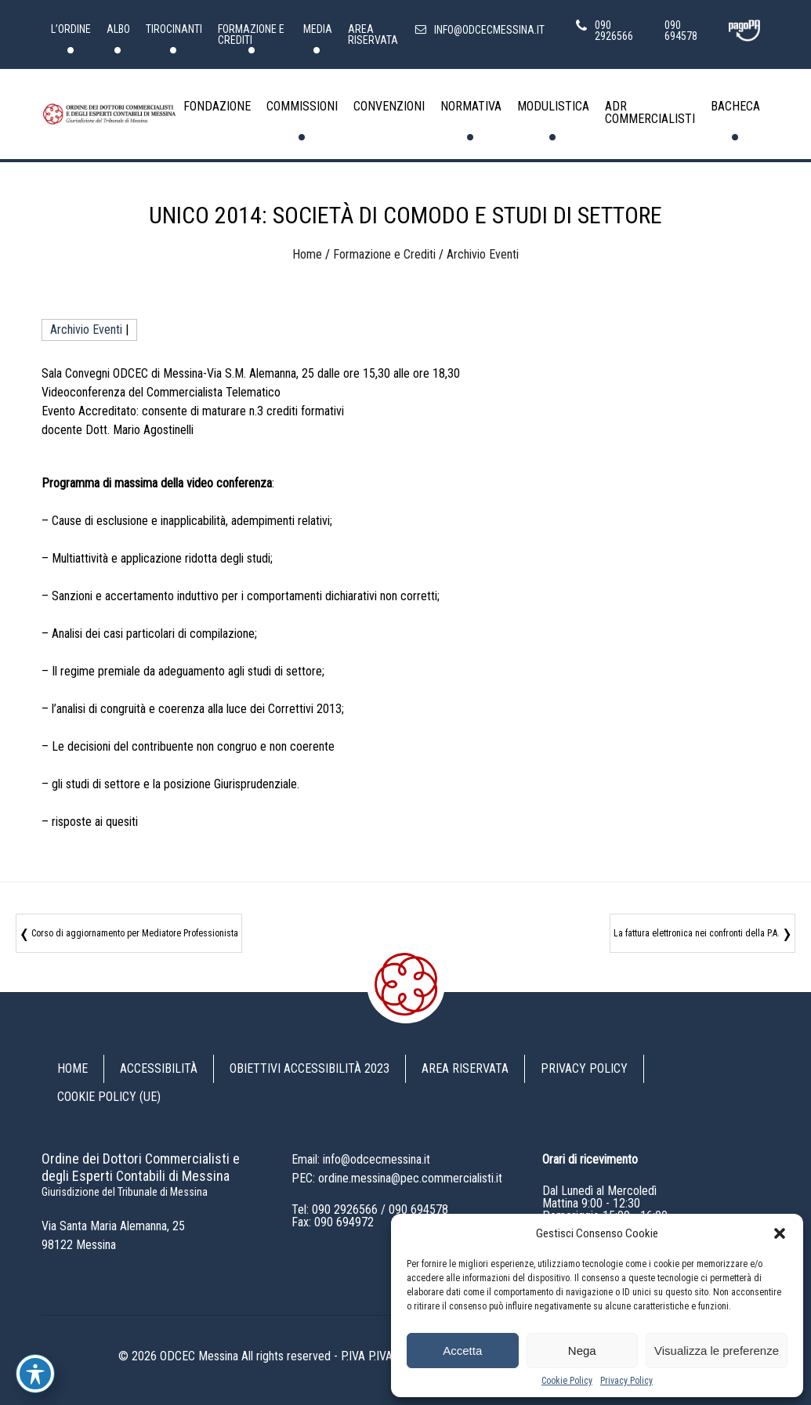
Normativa (470, 106)
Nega (582, 1350)
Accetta (462, 1350)
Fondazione (217, 106)
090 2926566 (345, 1209)
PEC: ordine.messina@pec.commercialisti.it (396, 1178)
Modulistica (553, 106)
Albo (118, 29)
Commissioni (302, 106)
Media (317, 29)
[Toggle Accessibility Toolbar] (35, 1373)
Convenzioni (389, 106)
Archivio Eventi (483, 254)
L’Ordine (71, 29)
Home (307, 254)
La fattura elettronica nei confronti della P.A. (697, 933)
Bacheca (735, 106)
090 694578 (418, 1209)
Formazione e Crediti (251, 34)
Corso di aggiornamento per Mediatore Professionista (134, 933)
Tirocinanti (174, 29)
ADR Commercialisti (650, 112)
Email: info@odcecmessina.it (360, 1159)
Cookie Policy (566, 1380)
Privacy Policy (626, 1380)
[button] (779, 1233)
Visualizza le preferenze (716, 1350)
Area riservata (373, 34)
